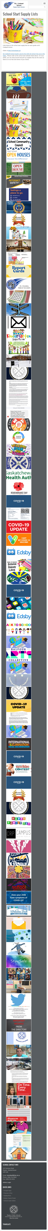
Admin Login (7, 1182)
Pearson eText (8, 1193)
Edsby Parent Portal (10, 1198)
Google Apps (7, 1190)
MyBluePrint (7, 1195)
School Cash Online (9, 1200)
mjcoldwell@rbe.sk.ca (13, 1175)
